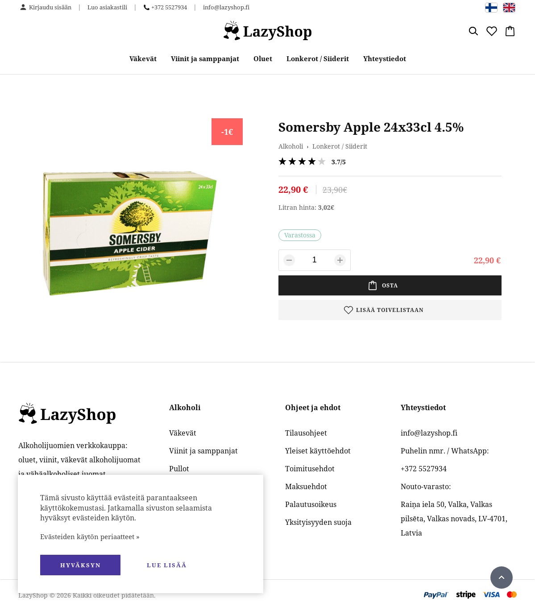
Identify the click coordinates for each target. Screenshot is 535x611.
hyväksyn (80, 565)
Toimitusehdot (310, 469)
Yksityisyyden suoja (318, 522)
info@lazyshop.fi (226, 7)
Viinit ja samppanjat (205, 58)
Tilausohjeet (306, 433)
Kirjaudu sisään (50, 7)
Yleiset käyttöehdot (318, 451)
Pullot (179, 469)
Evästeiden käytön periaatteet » (90, 536)
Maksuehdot (306, 486)
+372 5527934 (169, 7)
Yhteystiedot (384, 58)
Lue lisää (167, 565)
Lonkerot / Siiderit (317, 58)
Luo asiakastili (107, 7)
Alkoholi (290, 146)
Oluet (262, 58)
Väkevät (143, 58)
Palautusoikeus (310, 504)
